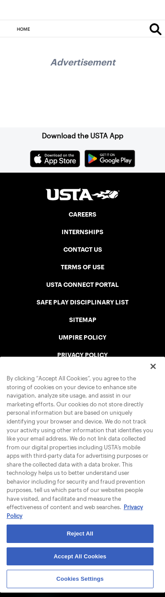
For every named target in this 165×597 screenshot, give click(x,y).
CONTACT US (82, 249)
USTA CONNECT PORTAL (82, 284)
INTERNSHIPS (82, 232)
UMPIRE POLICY (82, 337)
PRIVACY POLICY (82, 355)
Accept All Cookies (80, 556)
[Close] (153, 366)
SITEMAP (82, 320)
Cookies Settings (80, 578)
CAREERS (82, 214)
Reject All (80, 533)
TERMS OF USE (82, 267)
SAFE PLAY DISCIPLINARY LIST (82, 302)
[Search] (155, 29)
